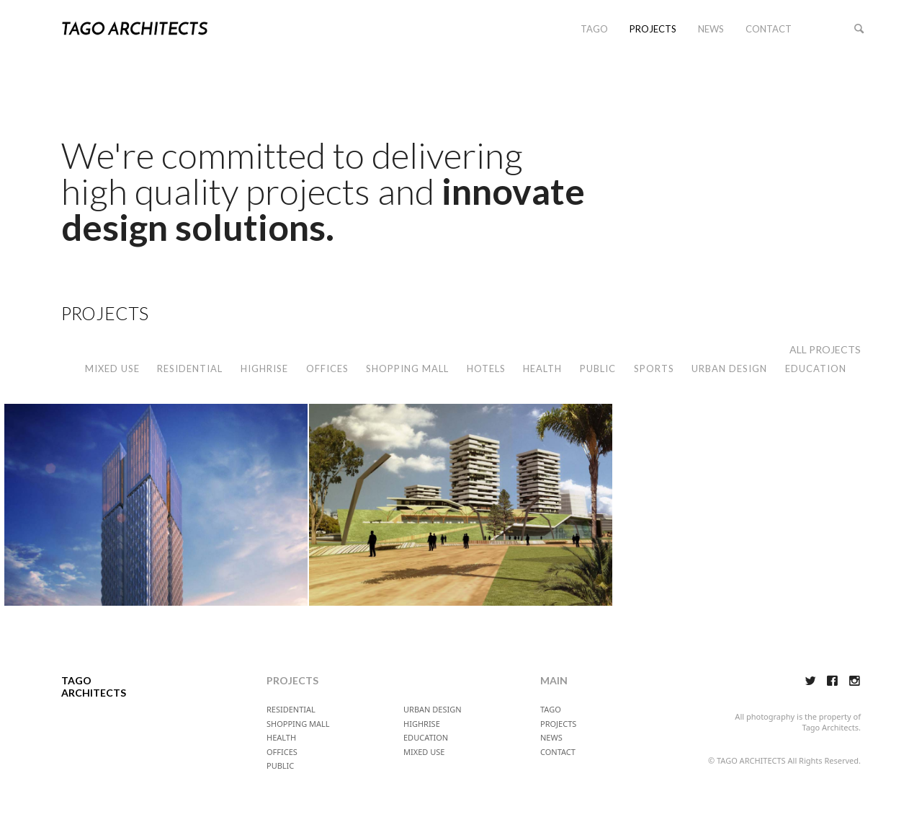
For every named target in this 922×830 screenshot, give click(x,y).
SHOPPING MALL (407, 368)
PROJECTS (653, 29)
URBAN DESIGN (729, 368)
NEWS (711, 29)
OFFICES (327, 368)
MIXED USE (112, 368)
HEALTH (542, 368)
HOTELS (486, 368)
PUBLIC (598, 368)
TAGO (594, 29)
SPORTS (654, 368)
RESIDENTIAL (190, 368)
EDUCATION (815, 368)
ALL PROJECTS (825, 349)
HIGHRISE (264, 368)
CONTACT (769, 29)
